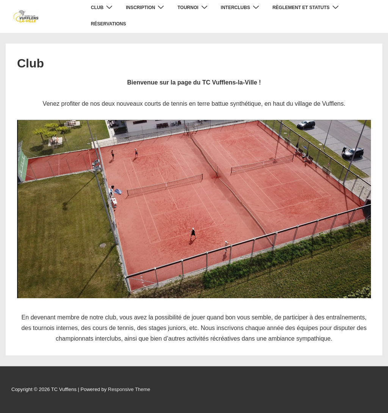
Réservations (108, 24)
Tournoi (193, 7)
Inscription (146, 7)
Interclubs (241, 7)
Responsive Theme (129, 389)
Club (102, 7)
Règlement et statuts (306, 7)
